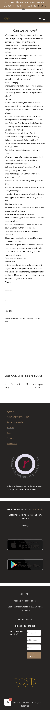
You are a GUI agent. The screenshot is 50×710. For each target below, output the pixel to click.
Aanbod (10, 427)
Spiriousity (38, 509)
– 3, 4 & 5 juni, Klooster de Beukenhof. (25, 5)
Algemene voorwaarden (18, 416)
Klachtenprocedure (16, 422)
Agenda (10, 411)
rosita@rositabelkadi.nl (25, 600)
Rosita (10, 433)
